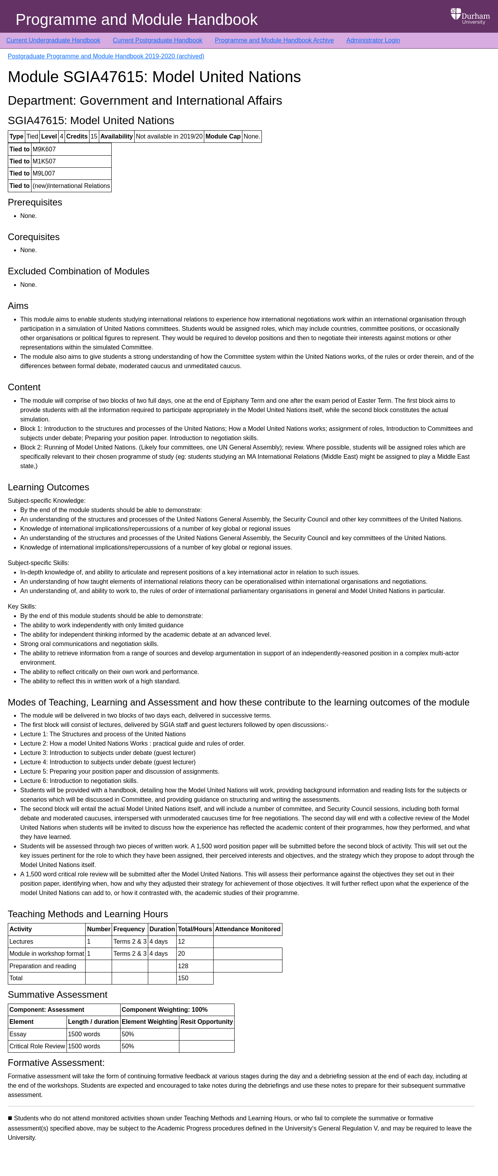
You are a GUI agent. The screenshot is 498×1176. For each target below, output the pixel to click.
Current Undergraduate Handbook (53, 40)
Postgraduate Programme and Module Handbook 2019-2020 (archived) (106, 56)
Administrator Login (373, 40)
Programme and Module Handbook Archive (274, 40)
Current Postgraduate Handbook (157, 40)
